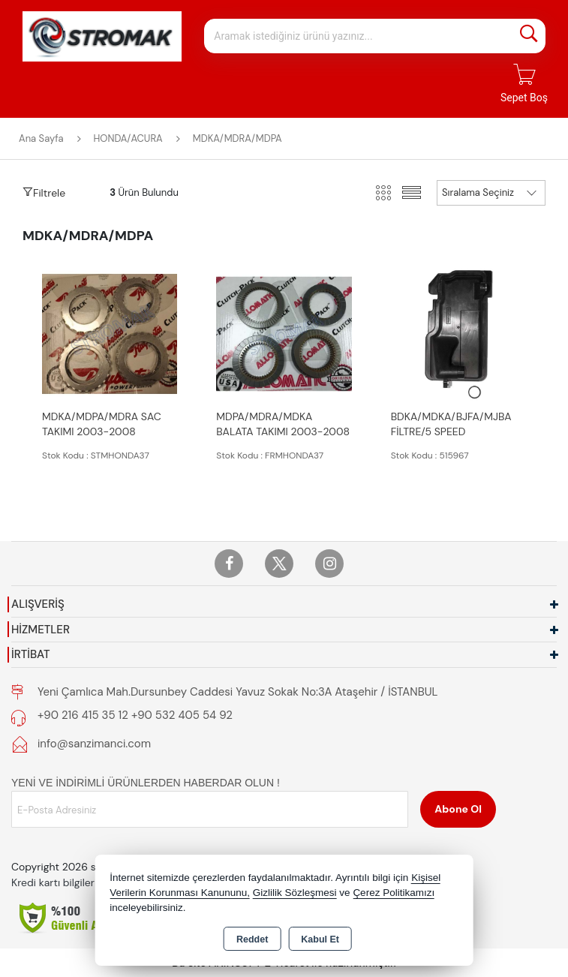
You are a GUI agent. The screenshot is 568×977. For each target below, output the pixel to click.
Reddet (252, 939)
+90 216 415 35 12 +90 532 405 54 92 (135, 715)
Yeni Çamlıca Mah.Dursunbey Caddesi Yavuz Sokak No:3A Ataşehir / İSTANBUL (237, 691)
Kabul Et (320, 939)
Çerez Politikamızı (393, 892)
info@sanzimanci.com (94, 743)
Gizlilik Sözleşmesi (295, 892)
